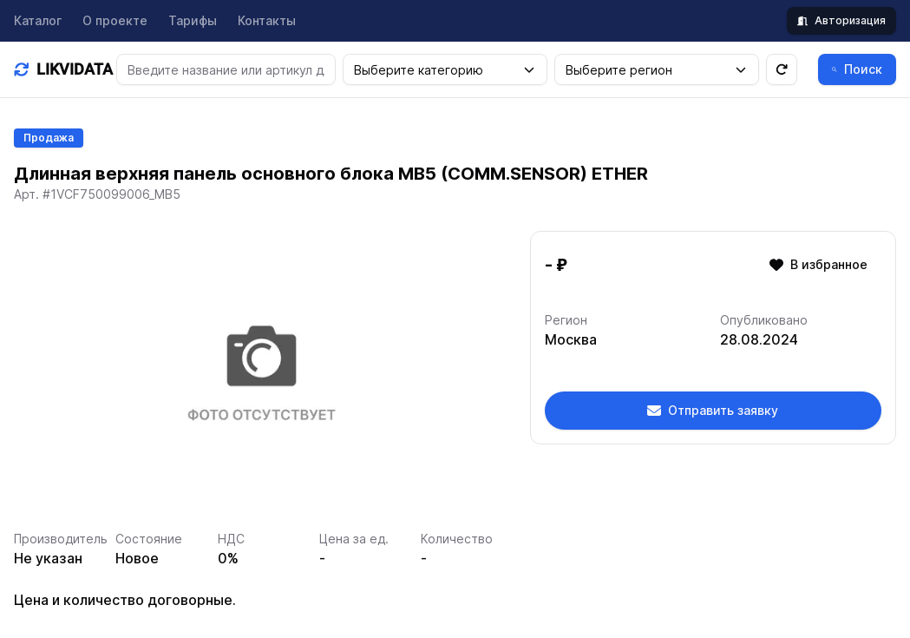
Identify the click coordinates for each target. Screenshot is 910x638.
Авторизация (841, 20)
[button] (529, 69)
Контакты (267, 20)
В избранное (818, 264)
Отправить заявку (712, 410)
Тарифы (192, 20)
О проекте (114, 20)
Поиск (857, 69)
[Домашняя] (58, 69)
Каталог (38, 20)
